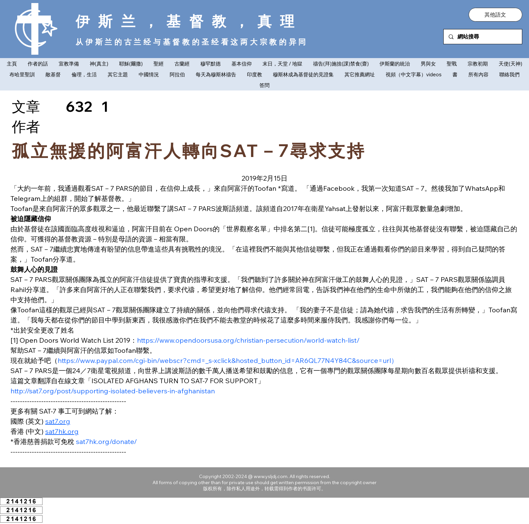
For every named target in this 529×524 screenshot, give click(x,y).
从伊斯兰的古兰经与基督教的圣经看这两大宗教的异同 (192, 42)
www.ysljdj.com (270, 476)
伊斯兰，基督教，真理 (189, 21)
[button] (495, 14)
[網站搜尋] (482, 36)
